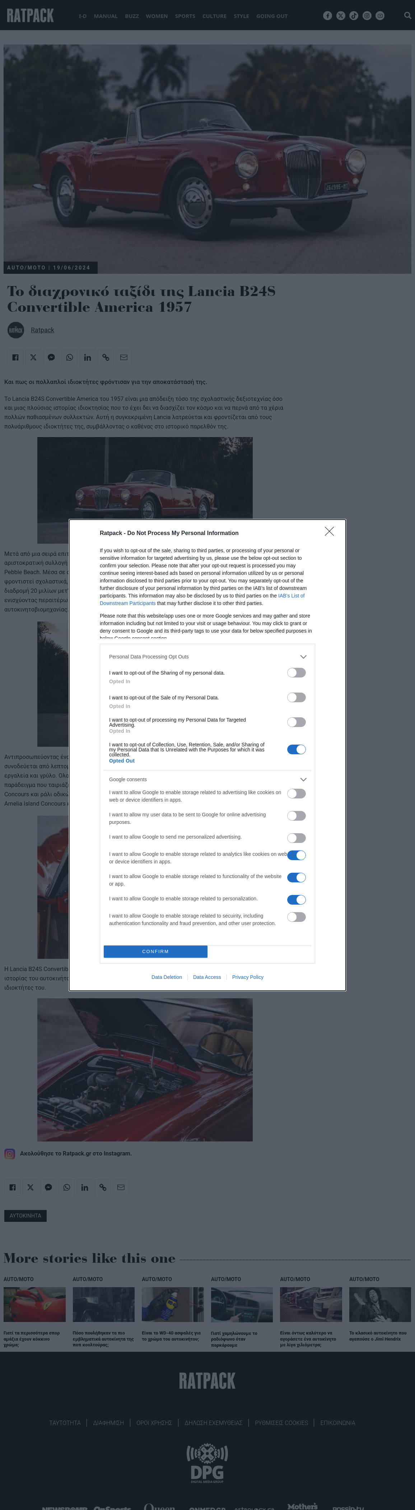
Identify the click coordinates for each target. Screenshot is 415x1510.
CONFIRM (155, 951)
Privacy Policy (248, 977)
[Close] (332, 533)
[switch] (296, 672)
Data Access (207, 977)
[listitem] (207, 657)
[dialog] (207, 755)
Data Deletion (166, 977)
